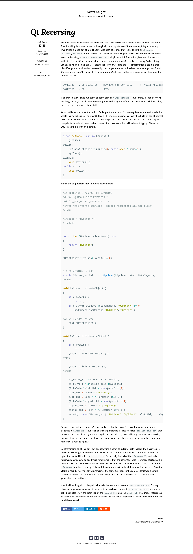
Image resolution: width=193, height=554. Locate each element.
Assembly (36, 75)
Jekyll (104, 543)
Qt (46, 75)
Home (78, 3)
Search (114, 3)
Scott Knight (96, 11)
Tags (106, 3)
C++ (42, 75)
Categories (96, 3)
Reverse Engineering (42, 64)
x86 (49, 75)
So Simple (112, 543)
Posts (85, 3)
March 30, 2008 (42, 54)
